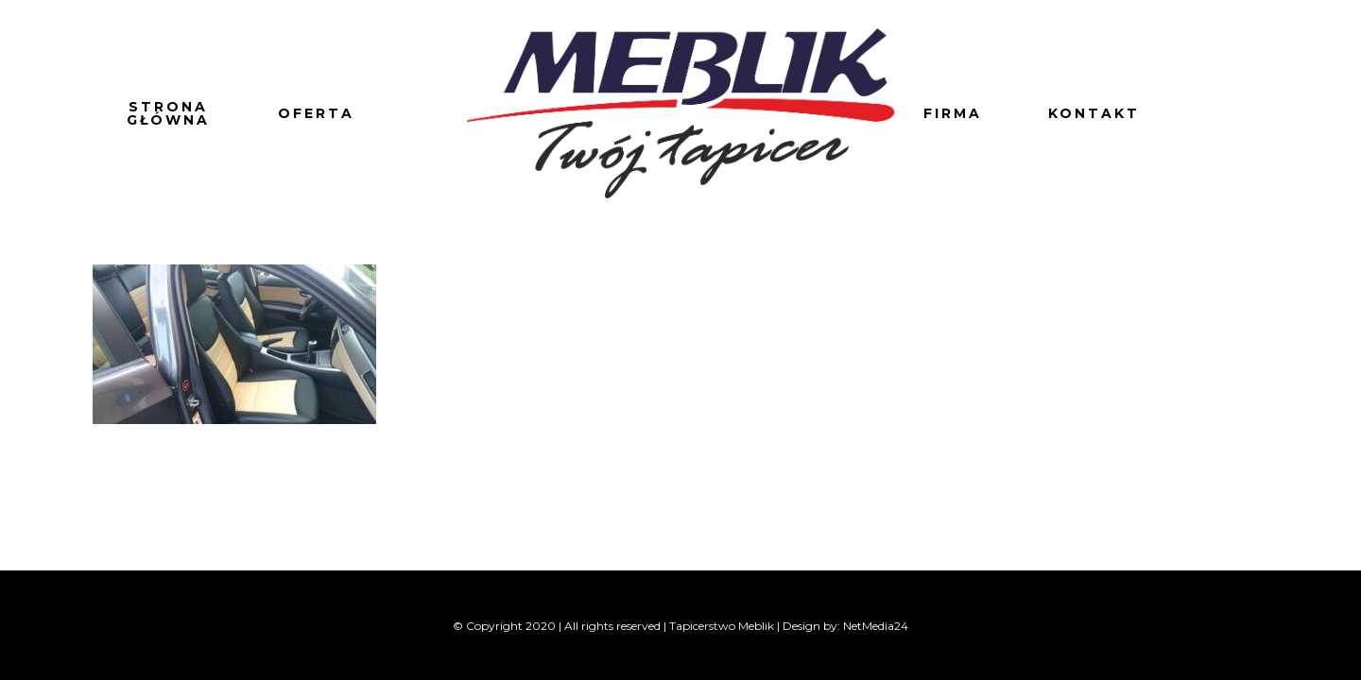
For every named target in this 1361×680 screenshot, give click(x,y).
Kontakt (1094, 113)
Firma (952, 113)
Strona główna (168, 113)
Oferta (316, 113)
